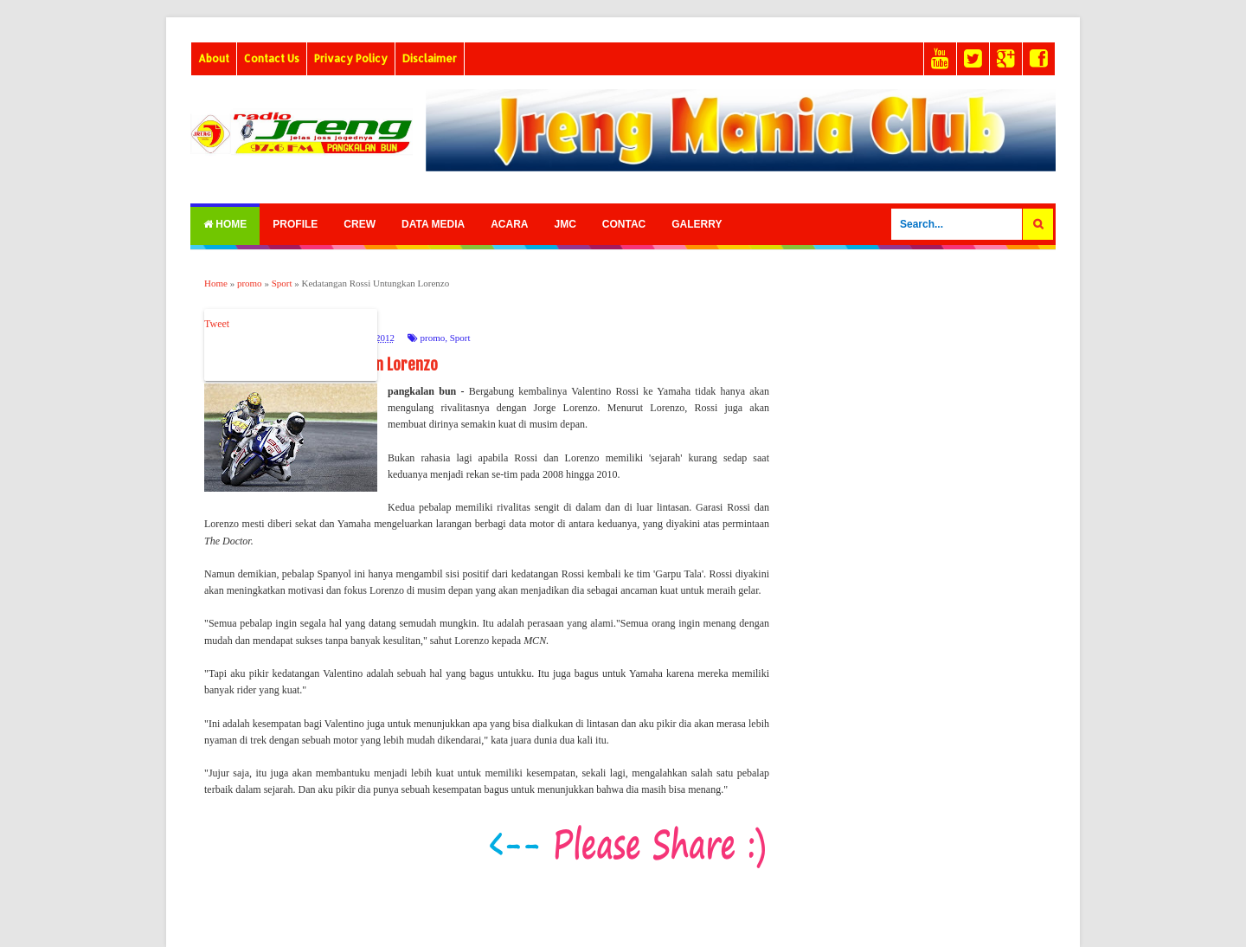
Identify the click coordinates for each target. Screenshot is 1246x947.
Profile (295, 224)
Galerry (696, 224)
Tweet (216, 324)
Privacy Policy (351, 58)
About (213, 58)
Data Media (433, 224)
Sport (460, 337)
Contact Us (271, 58)
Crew (360, 224)
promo (432, 337)
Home (225, 224)
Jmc (564, 224)
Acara (509, 224)
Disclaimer (429, 58)
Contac (623, 224)
